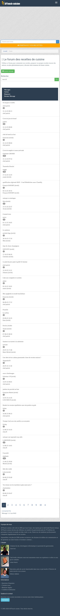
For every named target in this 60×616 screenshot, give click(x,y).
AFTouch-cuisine (14, 608)
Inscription (5, 600)
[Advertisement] (30, 22)
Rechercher (5, 76)
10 (41, 505)
